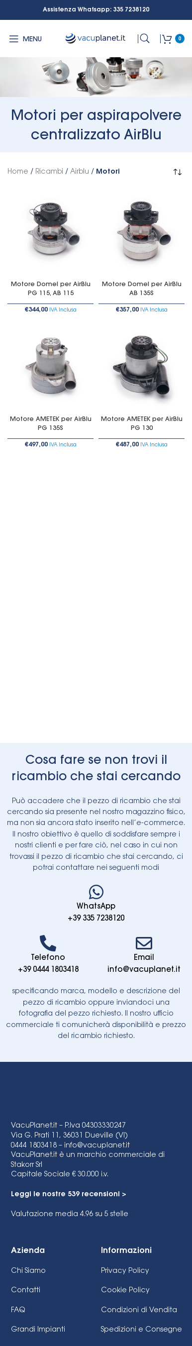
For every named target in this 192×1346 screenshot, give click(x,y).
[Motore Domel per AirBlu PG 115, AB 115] (50, 233)
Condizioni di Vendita (139, 1310)
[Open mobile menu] (24, 39)
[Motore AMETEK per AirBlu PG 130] (141, 367)
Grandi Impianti (38, 1330)
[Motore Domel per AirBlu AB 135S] (141, 233)
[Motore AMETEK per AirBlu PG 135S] (50, 367)
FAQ (18, 1310)
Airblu (79, 172)
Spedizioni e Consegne (141, 1330)
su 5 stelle (69, 1214)
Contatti (25, 1290)
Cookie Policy (125, 1290)
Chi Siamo (28, 1271)
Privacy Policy (125, 1271)
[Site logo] (96, 38)
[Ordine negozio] (177, 172)
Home (17, 172)
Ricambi (49, 172)
